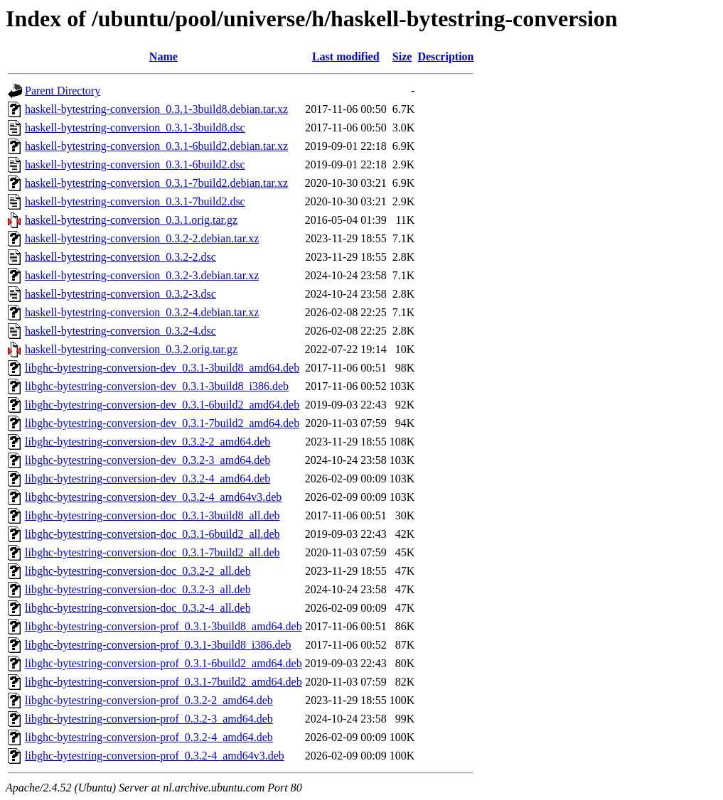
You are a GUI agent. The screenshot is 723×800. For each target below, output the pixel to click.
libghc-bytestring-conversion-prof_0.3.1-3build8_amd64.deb (163, 626)
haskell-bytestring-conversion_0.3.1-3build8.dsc (135, 127)
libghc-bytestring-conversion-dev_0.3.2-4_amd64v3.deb (153, 497)
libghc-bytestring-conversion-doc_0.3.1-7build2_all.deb (152, 552)
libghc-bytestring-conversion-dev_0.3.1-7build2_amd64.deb (162, 423)
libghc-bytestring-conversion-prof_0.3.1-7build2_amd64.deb (163, 682)
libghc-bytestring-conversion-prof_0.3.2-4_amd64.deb (149, 737)
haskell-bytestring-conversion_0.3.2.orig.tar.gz (131, 349)
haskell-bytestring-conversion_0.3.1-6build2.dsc (135, 164)
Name (163, 56)
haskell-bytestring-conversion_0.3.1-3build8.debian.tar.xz (156, 109)
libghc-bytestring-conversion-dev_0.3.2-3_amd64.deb (147, 460)
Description (445, 56)
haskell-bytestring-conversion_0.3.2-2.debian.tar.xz (142, 238)
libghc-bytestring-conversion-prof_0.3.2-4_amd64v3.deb (154, 756)
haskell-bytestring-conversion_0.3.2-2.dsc (120, 257)
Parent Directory (62, 91)
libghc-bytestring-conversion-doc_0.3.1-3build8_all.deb (152, 515)
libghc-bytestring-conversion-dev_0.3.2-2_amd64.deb (147, 442)
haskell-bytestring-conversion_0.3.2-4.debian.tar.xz (142, 312)
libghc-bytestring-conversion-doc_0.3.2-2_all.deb (138, 571)
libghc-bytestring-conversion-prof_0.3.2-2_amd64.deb (149, 700)
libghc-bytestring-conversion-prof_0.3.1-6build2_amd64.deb (163, 663)
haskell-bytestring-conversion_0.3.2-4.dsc (120, 331)
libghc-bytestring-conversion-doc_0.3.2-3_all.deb (138, 589)
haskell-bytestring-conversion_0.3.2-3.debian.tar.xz (142, 275)
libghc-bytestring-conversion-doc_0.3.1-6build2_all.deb (152, 534)
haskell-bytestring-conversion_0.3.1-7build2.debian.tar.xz (156, 183)
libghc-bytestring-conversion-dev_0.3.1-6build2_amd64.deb (162, 405)
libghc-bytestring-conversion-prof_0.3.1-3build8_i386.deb (158, 645)
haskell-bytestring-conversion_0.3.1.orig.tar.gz (131, 220)
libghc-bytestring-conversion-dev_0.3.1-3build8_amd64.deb (162, 368)
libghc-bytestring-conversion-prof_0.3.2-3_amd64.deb (149, 719)
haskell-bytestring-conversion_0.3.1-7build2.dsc (135, 201)
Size (402, 56)
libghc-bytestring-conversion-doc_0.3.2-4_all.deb (138, 608)
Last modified (346, 56)
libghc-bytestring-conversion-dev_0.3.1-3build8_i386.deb (157, 386)
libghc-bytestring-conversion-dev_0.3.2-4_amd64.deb (147, 478)
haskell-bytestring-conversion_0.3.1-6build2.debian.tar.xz (156, 146)
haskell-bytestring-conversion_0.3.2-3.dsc (120, 294)
